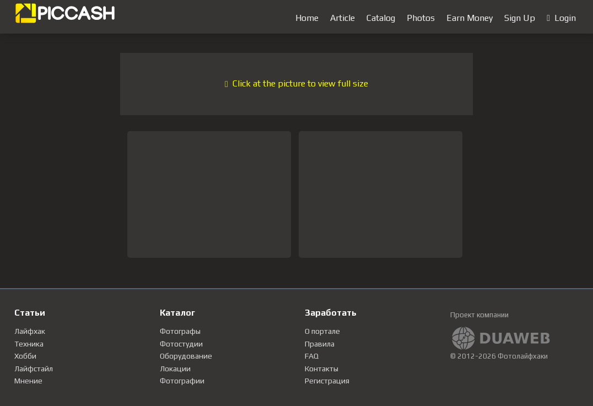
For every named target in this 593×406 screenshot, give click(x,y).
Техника (29, 343)
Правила (320, 343)
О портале (322, 331)
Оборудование (186, 355)
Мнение (28, 380)
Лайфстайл (33, 368)
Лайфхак (29, 331)
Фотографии (182, 380)
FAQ (312, 355)
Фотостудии (181, 343)
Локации (175, 368)
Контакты (321, 368)
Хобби (25, 355)
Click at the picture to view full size (296, 83)
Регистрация (327, 380)
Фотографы (180, 331)
